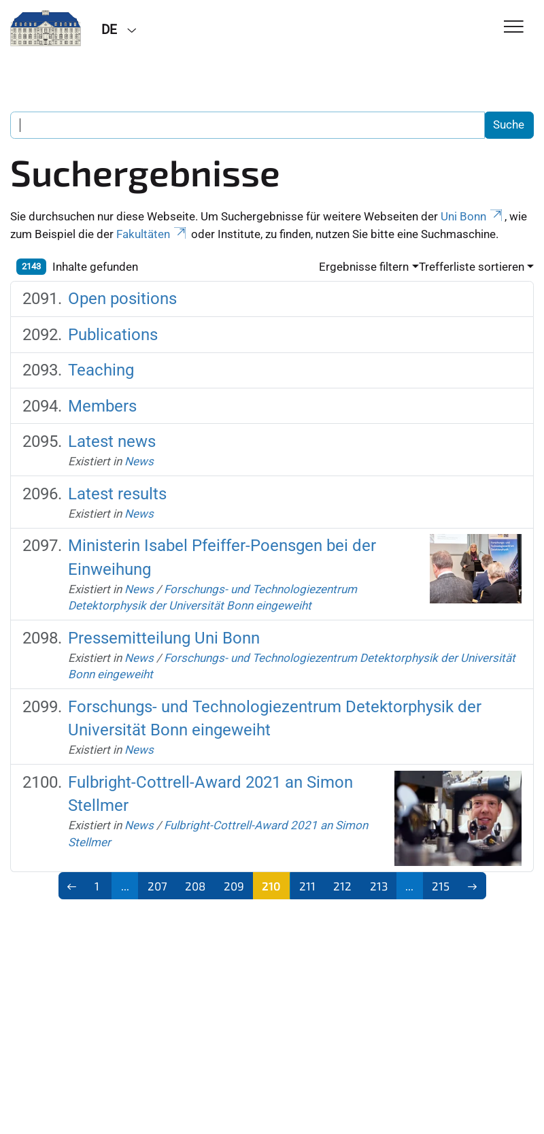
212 (342, 886)
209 (234, 886)
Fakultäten (152, 234)
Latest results (117, 493)
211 (307, 886)
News (139, 461)
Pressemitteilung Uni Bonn (164, 638)
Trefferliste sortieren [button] (471, 266)
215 (440, 886)
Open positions (122, 298)
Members (102, 406)
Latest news (112, 441)
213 (379, 886)
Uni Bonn (473, 216)
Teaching (101, 370)
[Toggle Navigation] (514, 27)
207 (157, 886)
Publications (113, 334)
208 (195, 886)
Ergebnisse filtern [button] (364, 266)
